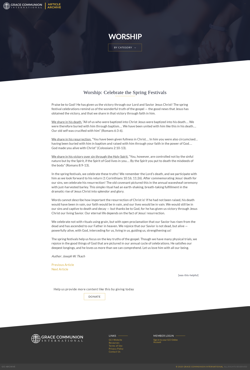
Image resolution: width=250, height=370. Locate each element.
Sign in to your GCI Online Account (165, 340)
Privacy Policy (116, 348)
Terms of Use (116, 345)
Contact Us (115, 351)
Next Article (60, 269)
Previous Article (63, 265)
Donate (95, 296)
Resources (114, 342)
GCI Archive (8, 366)
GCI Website (115, 339)
